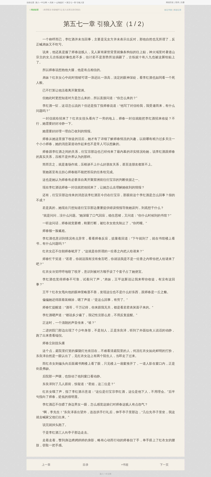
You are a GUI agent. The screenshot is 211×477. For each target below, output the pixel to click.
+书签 (125, 464)
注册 (183, 2)
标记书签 (168, 10)
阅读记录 (177, 10)
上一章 (46, 464)
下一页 (164, 464)
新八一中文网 (41, 2)
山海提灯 (60, 2)
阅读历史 (170, 2)
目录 (85, 464)
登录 (177, 2)
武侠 (51, 2)
